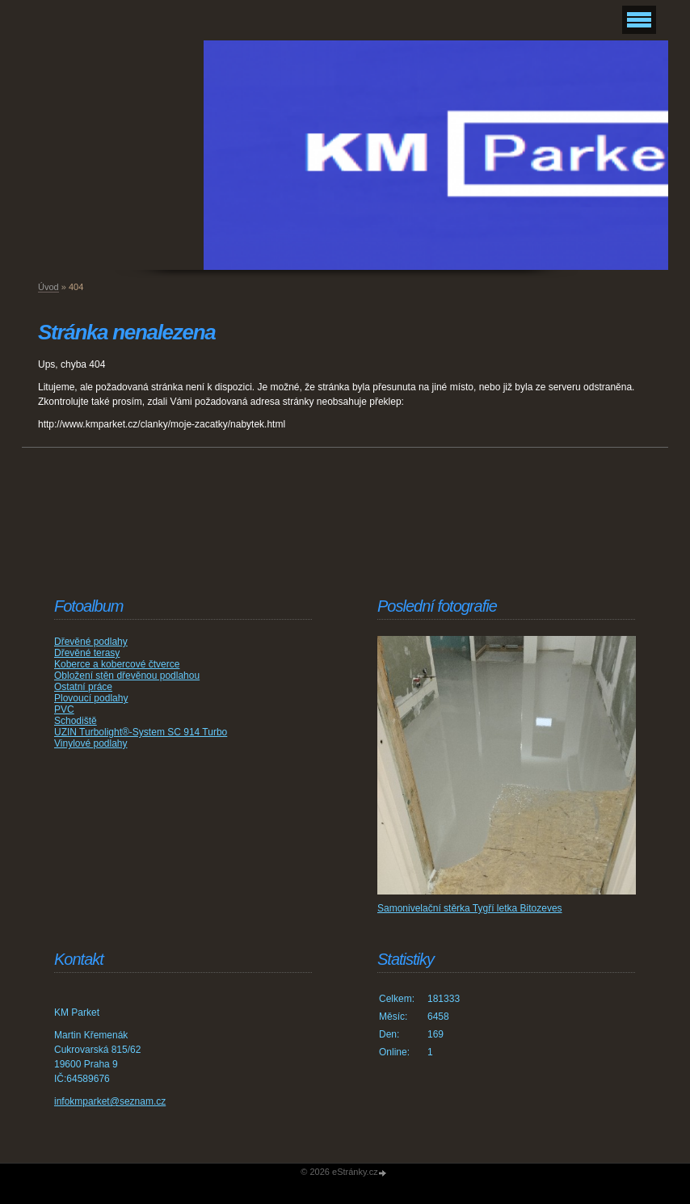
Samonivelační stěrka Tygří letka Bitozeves (469, 908)
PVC (64, 709)
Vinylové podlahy (91, 743)
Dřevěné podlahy (91, 641)
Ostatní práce (83, 687)
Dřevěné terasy (87, 653)
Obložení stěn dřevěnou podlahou (127, 675)
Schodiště (75, 720)
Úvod (48, 287)
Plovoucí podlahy (91, 698)
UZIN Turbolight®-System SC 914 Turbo (140, 732)
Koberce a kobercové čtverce (116, 664)
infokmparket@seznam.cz (110, 1101)
